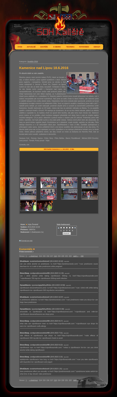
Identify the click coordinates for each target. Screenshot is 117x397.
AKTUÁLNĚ (31, 47)
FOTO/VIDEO (84, 47)
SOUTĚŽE (44, 47)
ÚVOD (20, 47)
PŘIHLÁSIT (17, 25)
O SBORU (57, 47)
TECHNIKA (70, 47)
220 (62, 256)
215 (44, 256)
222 (70, 256)
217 (51, 256)
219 (59, 256)
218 (55, 256)
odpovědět (66, 261)
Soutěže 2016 (32, 61)
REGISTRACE (18, 26)
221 (66, 256)
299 (82, 256)
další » (75, 256)
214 (40, 256)
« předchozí (33, 256)
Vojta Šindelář (33, 224)
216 (47, 256)
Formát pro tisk (25, 241)
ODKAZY (97, 47)
